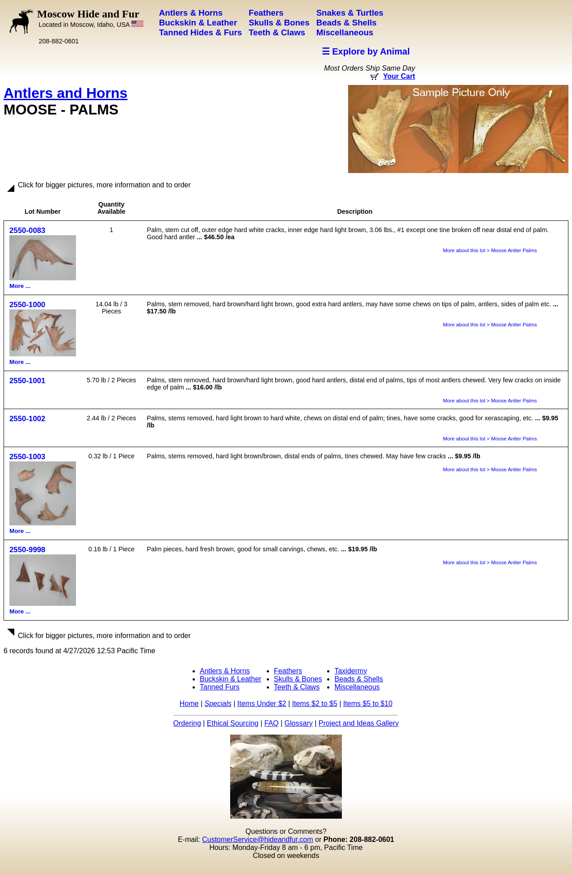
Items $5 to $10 (367, 703)
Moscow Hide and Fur (90, 18)
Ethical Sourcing (233, 723)
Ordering (187, 723)
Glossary (299, 723)
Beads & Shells (358, 679)
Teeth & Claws (297, 687)
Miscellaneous (356, 687)
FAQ (272, 723)
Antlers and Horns (65, 93)
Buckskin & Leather (230, 679)
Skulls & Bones (298, 679)
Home (189, 703)
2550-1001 (27, 380)
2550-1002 (27, 418)
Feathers (288, 671)
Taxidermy (350, 671)
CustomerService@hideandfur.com (257, 839)
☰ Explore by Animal (366, 51)
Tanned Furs (220, 687)
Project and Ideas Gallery (359, 723)
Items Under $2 (261, 703)
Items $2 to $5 (314, 703)
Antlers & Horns (225, 671)
